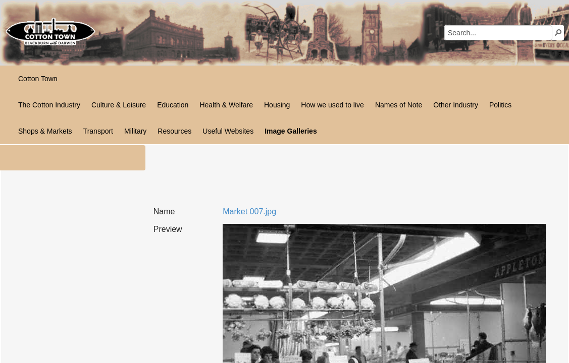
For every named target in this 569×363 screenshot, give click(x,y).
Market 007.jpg (249, 211)
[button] (558, 32)
